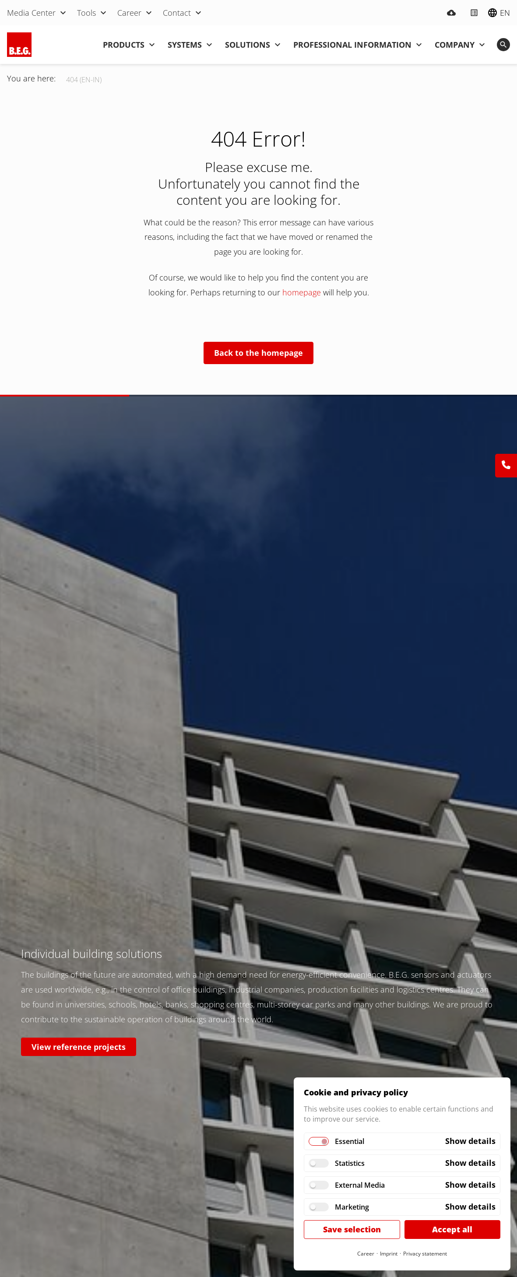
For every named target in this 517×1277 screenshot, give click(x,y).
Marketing (352, 1207)
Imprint (388, 1253)
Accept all (452, 1229)
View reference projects (79, 1047)
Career (365, 1253)
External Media (360, 1185)
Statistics (350, 1163)
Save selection (352, 1229)
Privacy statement (425, 1253)
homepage (302, 292)
